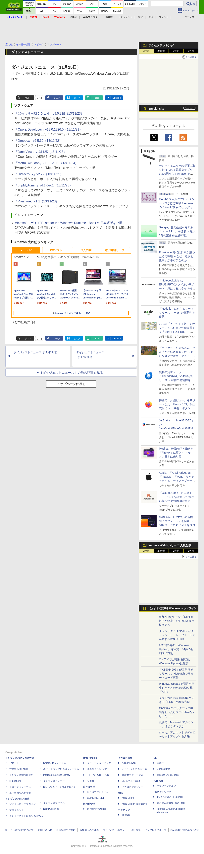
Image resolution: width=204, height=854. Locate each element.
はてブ (77, 98)
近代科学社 (89, 803)
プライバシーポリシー (115, 830)
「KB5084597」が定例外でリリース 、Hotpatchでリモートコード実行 (176, 673)
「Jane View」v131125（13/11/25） (41, 152)
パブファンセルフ (166, 786)
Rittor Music (90, 758)
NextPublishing (51, 808)
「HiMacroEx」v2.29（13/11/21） (39, 174)
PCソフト (56, 250)
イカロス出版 (125, 758)
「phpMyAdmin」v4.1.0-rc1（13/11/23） (44, 185)
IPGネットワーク (162, 792)
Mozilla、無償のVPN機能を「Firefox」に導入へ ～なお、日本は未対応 (176, 452)
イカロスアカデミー (132, 787)
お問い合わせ (45, 830)
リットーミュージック (99, 763)
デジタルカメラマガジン (22, 803)
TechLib (126, 814)
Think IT (13, 763)
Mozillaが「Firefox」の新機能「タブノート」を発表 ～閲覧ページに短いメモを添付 (177, 521)
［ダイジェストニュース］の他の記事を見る (71, 372)
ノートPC (26, 250)
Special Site (156, 108)
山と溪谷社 (89, 787)
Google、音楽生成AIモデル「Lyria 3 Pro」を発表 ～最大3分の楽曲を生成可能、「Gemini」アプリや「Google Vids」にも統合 (177, 235)
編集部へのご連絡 (89, 830)
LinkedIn (117, 98)
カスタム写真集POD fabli (171, 802)
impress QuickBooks (167, 775)
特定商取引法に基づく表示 (185, 830)
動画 (151, 17)
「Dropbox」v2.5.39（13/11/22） (38, 140)
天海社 (160, 763)
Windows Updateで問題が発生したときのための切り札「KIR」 (176, 687)
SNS (140, 17)
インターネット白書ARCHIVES (26, 815)
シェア (57, 98)
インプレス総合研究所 (21, 775)
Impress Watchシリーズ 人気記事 (169, 545)
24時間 (161, 51)
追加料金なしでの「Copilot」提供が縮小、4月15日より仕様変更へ (177, 620)
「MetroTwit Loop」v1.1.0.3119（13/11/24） (46, 163)
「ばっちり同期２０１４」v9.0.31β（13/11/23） (49, 113)
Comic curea (163, 769)
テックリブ (124, 809)
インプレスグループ (155, 830)
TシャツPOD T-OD (98, 775)
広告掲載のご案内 (66, 830)
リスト (39, 98)
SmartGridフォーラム (54, 763)
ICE (155, 758)
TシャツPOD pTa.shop (170, 797)
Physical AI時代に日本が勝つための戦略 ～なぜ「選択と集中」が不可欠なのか (177, 256)
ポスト (28, 98)
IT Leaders (15, 781)
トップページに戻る (71, 384)
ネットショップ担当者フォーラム (61, 769)
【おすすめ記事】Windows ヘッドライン (172, 608)
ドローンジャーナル (20, 787)
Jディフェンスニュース (134, 769)
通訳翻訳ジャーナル (132, 775)
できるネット (16, 809)
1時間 (146, 51)
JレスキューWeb (131, 781)
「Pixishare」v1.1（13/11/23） (37, 201)
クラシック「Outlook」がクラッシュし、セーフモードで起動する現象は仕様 (177, 635)
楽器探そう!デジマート (99, 769)
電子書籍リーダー (116, 250)
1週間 (176, 51)
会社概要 (136, 830)
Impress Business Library (56, 775)
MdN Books (128, 798)
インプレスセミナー (54, 781)
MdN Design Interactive (134, 803)
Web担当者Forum (18, 769)
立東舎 (90, 781)
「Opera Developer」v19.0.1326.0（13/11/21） (48, 129)
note (97, 98)
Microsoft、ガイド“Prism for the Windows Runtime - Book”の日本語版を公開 (69, 223)
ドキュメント (125, 17)
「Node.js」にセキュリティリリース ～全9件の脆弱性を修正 (177, 312)
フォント (164, 17)
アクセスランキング (161, 45)
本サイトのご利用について (19, 830)
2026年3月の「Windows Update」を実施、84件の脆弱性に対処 (176, 649)
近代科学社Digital (96, 808)
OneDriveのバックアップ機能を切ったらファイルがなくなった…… (177, 712)
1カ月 (191, 51)
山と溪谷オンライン (98, 792)
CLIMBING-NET (95, 798)
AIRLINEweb (129, 763)
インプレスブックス (54, 802)
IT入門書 (86, 250)
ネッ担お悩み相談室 (20, 793)
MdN (120, 793)
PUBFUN (158, 781)
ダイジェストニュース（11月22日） (36, 352)
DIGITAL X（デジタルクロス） (59, 787)
